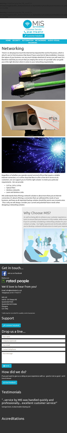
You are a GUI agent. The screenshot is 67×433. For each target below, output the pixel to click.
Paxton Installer (56, 426)
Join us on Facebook (15, 273)
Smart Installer (41, 426)
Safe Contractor (11, 426)
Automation (27, 40)
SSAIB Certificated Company (26, 426)
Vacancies (32, 43)
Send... (6, 366)
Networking (40, 40)
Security (16, 40)
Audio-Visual (54, 40)
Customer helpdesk (33, 36)
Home (8, 40)
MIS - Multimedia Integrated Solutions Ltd (33, 24)
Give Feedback (9, 382)
